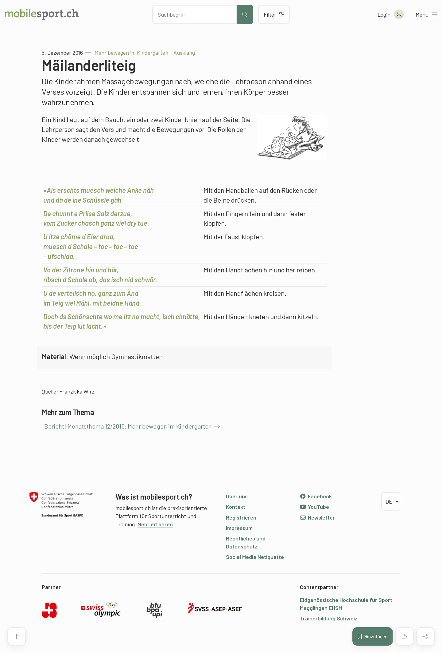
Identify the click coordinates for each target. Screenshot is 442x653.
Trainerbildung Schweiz (329, 618)
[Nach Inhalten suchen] (194, 14)
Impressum (239, 527)
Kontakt (235, 506)
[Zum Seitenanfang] (16, 636)
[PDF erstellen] (404, 636)
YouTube (314, 506)
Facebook (316, 496)
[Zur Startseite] (42, 14)
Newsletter (317, 517)
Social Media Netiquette (255, 556)
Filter (274, 14)
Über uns (237, 496)
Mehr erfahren (155, 524)
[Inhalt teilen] (425, 636)
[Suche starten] (245, 14)
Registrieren (241, 517)
